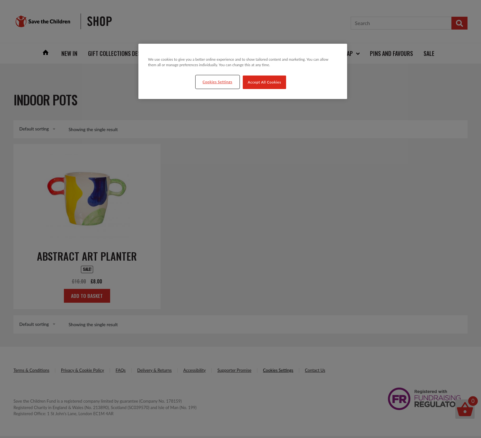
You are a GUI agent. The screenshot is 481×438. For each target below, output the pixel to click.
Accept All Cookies (264, 82)
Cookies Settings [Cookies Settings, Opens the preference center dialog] (217, 82)
